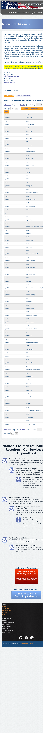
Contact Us (5, 608)
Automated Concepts (27, 643)
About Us (5, 606)
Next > (22, 105)
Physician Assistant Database (19, 538)
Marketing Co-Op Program (32, 477)
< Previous (7, 105)
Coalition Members (29, 518)
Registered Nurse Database (19, 497)
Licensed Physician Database (26, 468)
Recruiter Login (28, 12)
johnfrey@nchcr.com (11, 76)
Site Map (4, 612)
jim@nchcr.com (9, 82)
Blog (3, 614)
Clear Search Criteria (23, 96)
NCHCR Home (13, 12)
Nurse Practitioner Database (26, 545)
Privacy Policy (6, 610)
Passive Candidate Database (19, 459)
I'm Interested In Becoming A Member (26, 595)
